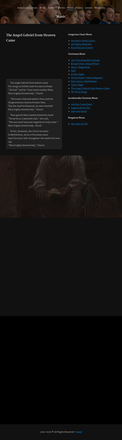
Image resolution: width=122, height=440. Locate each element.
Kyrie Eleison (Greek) (82, 48)
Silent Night (77, 85)
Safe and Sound (79, 111)
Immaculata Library (27, 8)
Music (70, 8)
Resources (99, 8)
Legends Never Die (80, 108)
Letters (88, 8)
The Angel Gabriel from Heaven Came (90, 88)
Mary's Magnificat (80, 67)
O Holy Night (77, 74)
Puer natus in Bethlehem (84, 81)
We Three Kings (79, 92)
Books (43, 8)
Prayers (79, 8)
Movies (61, 8)
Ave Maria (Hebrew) (81, 44)
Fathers (52, 8)
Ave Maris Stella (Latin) (83, 41)
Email (79, 432)
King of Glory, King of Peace (85, 64)
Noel (73, 71)
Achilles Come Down (81, 104)
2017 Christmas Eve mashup (85, 60)
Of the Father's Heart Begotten (87, 78)
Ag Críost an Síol (79, 124)
